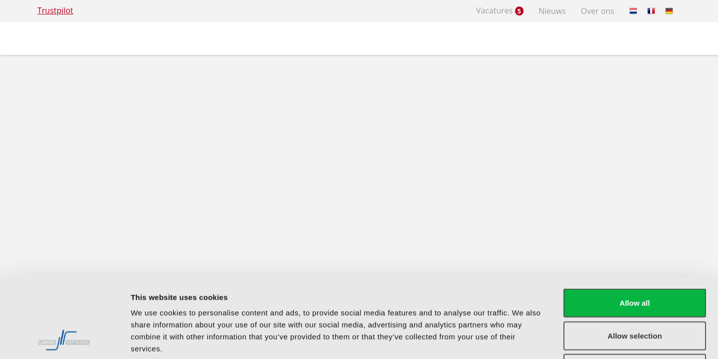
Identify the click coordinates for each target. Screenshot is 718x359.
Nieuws (552, 11)
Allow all (635, 228)
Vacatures (500, 10)
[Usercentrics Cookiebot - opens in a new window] (64, 339)
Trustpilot (55, 10)
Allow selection (634, 261)
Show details (523, 339)
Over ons (597, 11)
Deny (635, 293)
